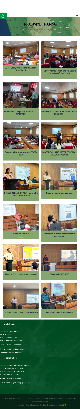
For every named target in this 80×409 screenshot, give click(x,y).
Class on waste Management (59, 193)
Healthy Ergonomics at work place (20, 274)
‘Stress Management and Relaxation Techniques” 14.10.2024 (59, 72)
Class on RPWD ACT (59, 274)
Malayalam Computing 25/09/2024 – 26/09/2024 (20, 113)
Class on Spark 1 (21, 234)
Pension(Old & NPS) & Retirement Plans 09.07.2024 (59, 113)
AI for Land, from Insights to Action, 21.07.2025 (20, 69)
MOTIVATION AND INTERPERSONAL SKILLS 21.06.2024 (59, 154)
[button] (3, 16)
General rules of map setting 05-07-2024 (21, 154)
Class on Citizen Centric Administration (20, 313)
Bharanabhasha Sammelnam (59, 313)
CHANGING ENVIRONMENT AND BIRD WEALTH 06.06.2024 (20, 194)
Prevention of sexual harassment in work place (59, 235)
